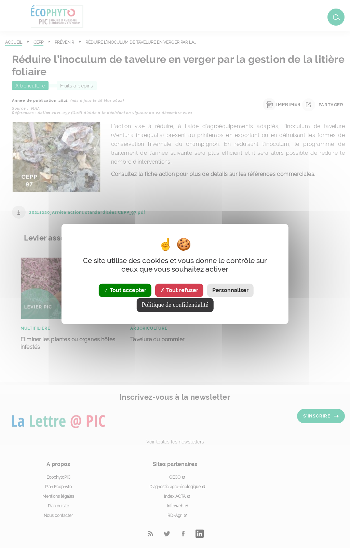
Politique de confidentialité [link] (175, 305)
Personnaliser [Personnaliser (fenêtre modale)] (230, 290)
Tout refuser (179, 290)
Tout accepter (125, 290)
